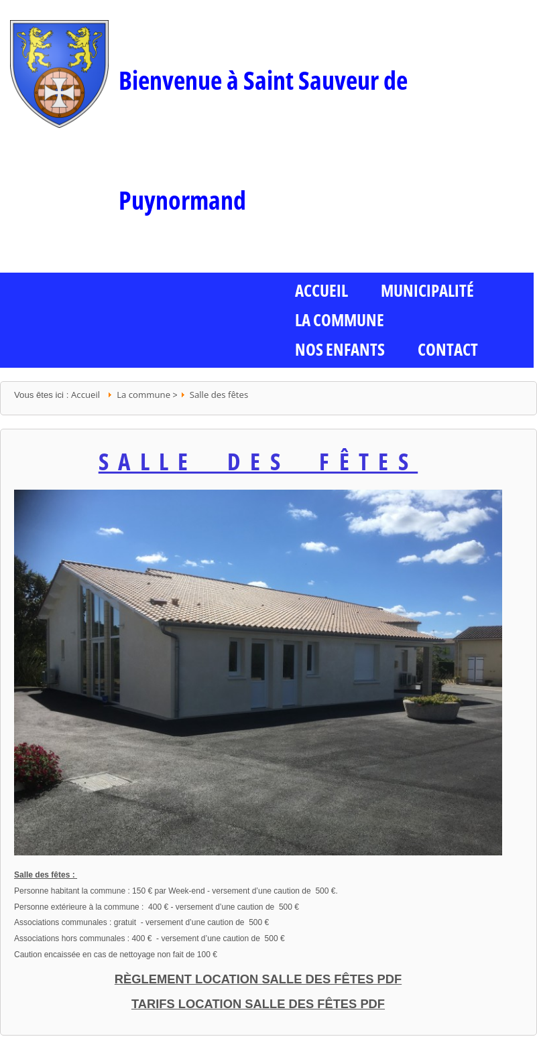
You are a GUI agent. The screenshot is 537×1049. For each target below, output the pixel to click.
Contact (448, 349)
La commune (339, 319)
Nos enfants (340, 349)
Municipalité (427, 290)
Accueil (85, 395)
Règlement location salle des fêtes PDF (258, 979)
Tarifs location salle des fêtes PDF (258, 1004)
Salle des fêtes (219, 395)
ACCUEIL (321, 290)
